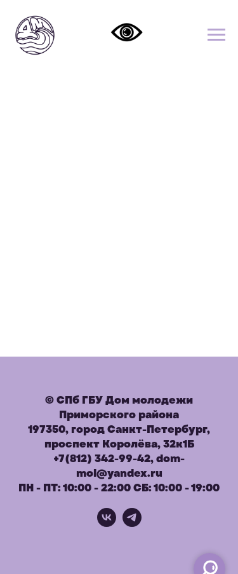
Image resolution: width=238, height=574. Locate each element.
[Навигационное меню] (216, 35)
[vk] (106, 523)
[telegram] (132, 523)
